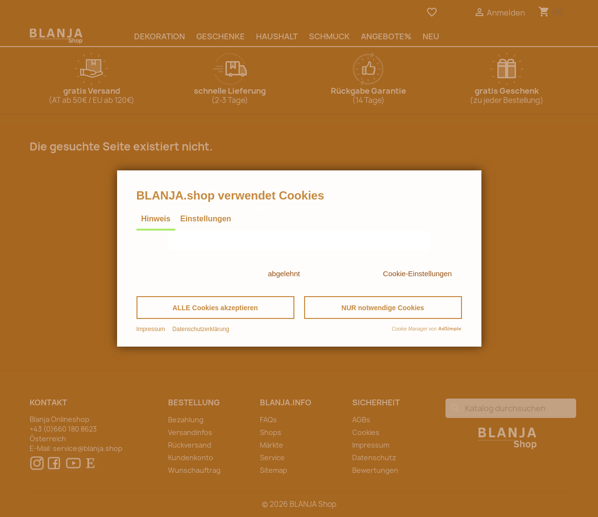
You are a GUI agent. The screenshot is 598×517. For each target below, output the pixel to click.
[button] (215, 307)
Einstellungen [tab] (205, 219)
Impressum (151, 329)
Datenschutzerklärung (200, 329)
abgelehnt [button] (284, 273)
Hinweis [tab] (156, 219)
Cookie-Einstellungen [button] (417, 273)
